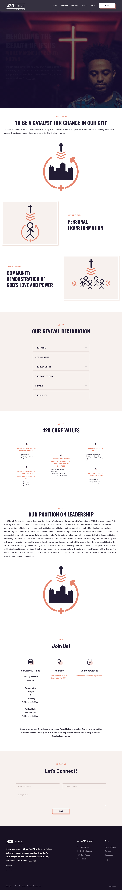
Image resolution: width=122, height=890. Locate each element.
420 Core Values (83, 855)
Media (93, 5)
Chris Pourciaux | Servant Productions (28, 886)
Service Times (110, 847)
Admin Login (112, 886)
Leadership (81, 859)
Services (64, 5)
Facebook (109, 855)
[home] (28, 5)
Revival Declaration (84, 851)
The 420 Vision (83, 847)
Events (84, 5)
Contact (74, 5)
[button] (55, 5)
